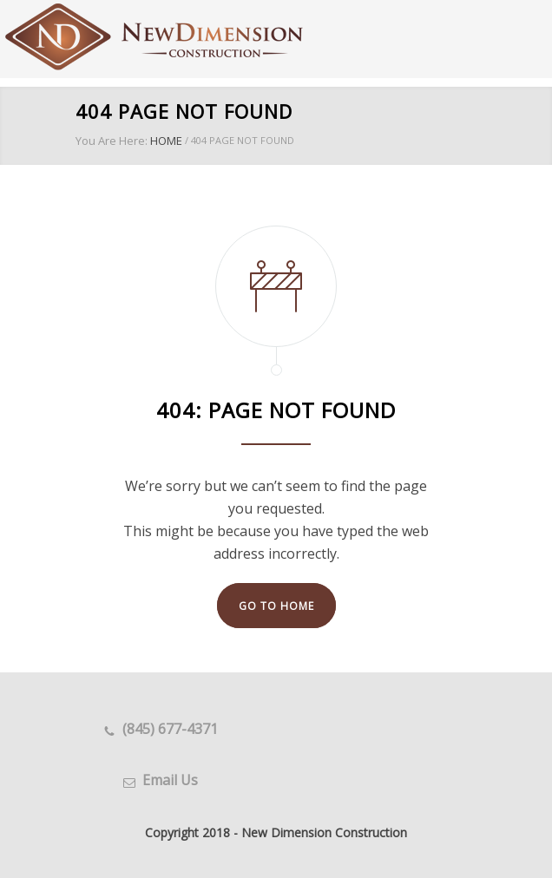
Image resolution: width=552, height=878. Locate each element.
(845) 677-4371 (170, 728)
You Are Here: (112, 140)
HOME (166, 140)
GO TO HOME (276, 606)
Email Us (170, 780)
